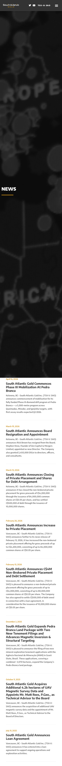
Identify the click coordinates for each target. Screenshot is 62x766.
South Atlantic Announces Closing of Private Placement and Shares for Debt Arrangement (30, 478)
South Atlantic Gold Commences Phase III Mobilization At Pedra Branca (28, 387)
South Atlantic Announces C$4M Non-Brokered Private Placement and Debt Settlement (29, 572)
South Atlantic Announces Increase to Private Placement (30, 527)
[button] (56, 5)
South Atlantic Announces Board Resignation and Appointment (29, 432)
